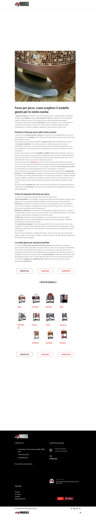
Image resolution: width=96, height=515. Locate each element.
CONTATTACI (24, 271)
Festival (48, 325)
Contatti (17, 496)
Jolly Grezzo (63, 325)
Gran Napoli (35, 307)
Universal (34, 325)
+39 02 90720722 (23, 454)
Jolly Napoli (49, 343)
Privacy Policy (19, 464)
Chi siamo (18, 494)
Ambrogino (63, 343)
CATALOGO (45, 271)
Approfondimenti (20, 499)
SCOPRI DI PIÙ (66, 271)
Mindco (35, 508)
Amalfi (61, 307)
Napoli (19, 307)
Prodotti (17, 492)
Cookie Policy (27, 464)
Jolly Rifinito (35, 343)
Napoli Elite (49, 307)
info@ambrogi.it (23, 457)
